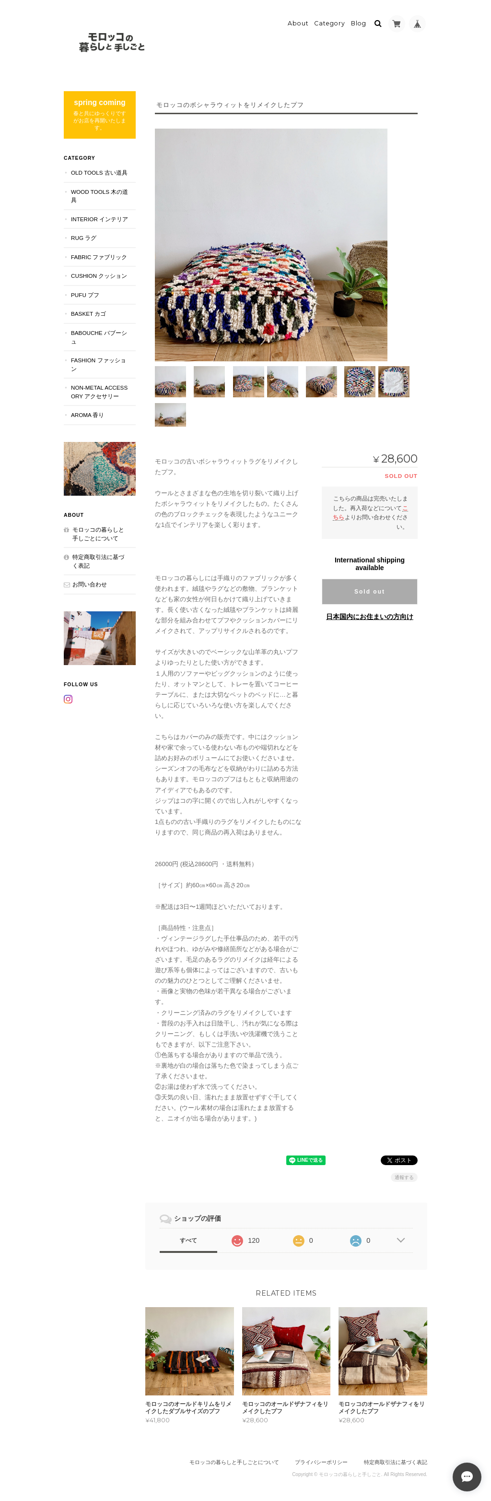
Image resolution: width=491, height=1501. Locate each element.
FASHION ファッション (98, 363)
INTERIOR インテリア (99, 217)
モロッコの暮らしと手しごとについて (98, 532)
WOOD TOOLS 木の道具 (99, 194)
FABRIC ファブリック (99, 255)
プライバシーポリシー (321, 1462)
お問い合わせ (89, 583)
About (298, 22)
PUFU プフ (85, 294)
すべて (188, 1239)
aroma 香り (87, 414)
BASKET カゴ (88, 313)
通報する (404, 1176)
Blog (358, 22)
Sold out (369, 590)
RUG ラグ (83, 237)
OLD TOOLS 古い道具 (99, 171)
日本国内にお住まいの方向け (369, 615)
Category (329, 22)
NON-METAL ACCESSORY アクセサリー (99, 390)
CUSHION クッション (99, 275)
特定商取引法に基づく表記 (98, 560)
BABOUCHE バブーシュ (99, 336)
